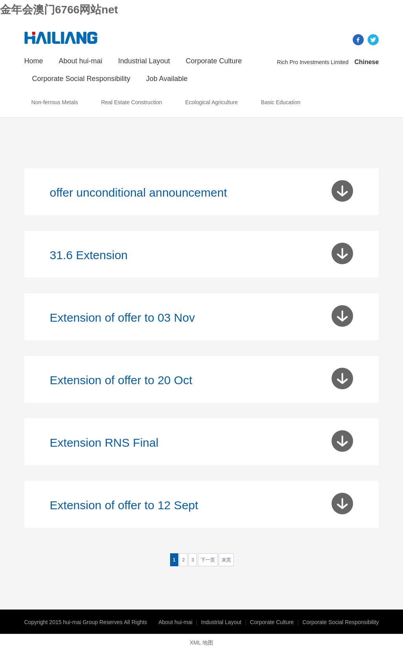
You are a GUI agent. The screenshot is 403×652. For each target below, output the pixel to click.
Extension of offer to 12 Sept (124, 505)
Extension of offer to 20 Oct (121, 380)
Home (33, 61)
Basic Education (280, 102)
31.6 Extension (89, 255)
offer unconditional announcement (138, 192)
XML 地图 (201, 642)
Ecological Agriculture (211, 102)
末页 (226, 560)
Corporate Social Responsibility (81, 79)
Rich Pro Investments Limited (312, 62)
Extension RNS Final (104, 442)
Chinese (366, 62)
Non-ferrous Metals (54, 102)
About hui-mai (81, 61)
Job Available (167, 79)
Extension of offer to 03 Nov (122, 317)
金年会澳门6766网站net (59, 10)
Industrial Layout (144, 61)
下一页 (208, 560)
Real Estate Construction (131, 102)
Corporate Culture (214, 61)
